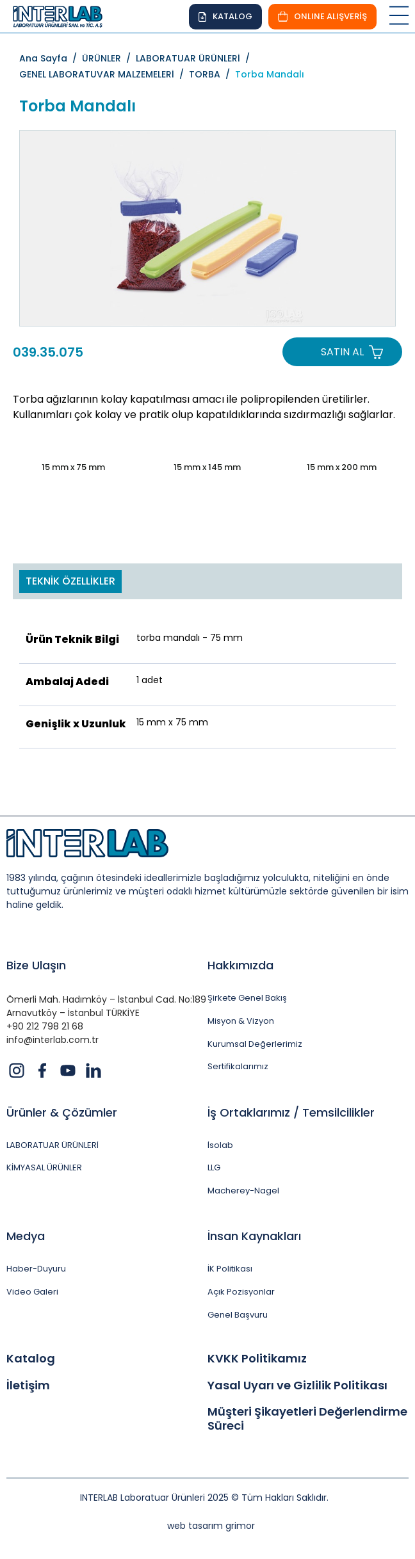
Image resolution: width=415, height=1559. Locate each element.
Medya (25, 1236)
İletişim (28, 1385)
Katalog (30, 1359)
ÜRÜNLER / (109, 58)
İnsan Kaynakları (254, 1236)
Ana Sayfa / (50, 58)
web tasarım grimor (211, 1525)
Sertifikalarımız (238, 1067)
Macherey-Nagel (243, 1191)
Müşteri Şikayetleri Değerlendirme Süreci (307, 1418)
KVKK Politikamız (257, 1359)
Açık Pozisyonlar (241, 1292)
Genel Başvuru (238, 1315)
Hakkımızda (240, 965)
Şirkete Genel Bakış (247, 998)
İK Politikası (230, 1269)
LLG (214, 1168)
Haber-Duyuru (36, 1269)
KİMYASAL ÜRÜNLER (44, 1168)
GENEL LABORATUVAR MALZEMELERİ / (104, 74)
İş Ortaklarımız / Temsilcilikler (291, 1112)
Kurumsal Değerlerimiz (255, 1044)
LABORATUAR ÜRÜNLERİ (52, 1145)
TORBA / (212, 74)
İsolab (220, 1145)
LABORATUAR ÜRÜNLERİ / (195, 58)
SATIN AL (342, 351)
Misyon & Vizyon (241, 1021)
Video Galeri (32, 1292)
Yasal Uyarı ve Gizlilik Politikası (297, 1385)
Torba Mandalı (269, 74)
